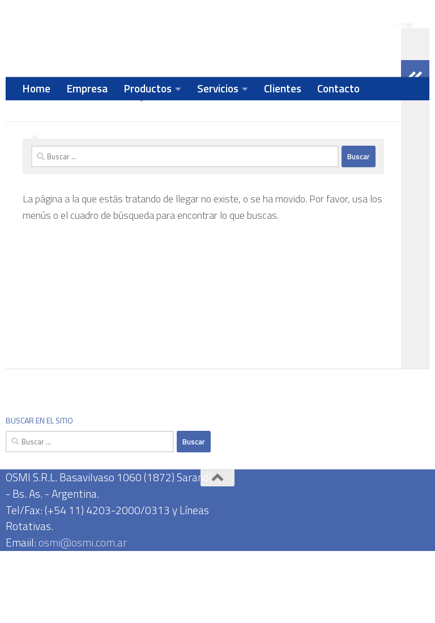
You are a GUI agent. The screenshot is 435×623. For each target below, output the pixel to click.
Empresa (87, 88)
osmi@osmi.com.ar (83, 614)
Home (36, 88)
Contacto (338, 88)
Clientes (282, 88)
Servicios (217, 88)
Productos (147, 88)
